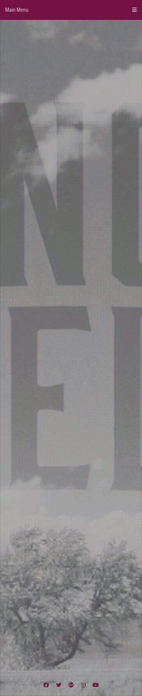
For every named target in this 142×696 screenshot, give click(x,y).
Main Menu (71, 10)
